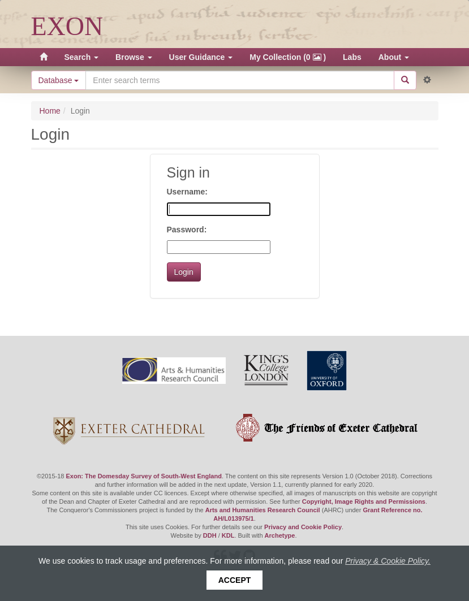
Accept (234, 580)
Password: (187, 229)
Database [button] (58, 80)
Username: (187, 191)
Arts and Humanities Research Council (262, 510)
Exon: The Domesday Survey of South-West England (143, 476)
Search (81, 57)
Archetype (280, 535)
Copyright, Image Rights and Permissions (363, 501)
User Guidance (201, 57)
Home (50, 110)
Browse (133, 57)
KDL (228, 535)
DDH (210, 535)
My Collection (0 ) (287, 57)
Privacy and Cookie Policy (303, 527)
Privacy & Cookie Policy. (388, 560)
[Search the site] (239, 80)
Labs (352, 57)
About (393, 57)
